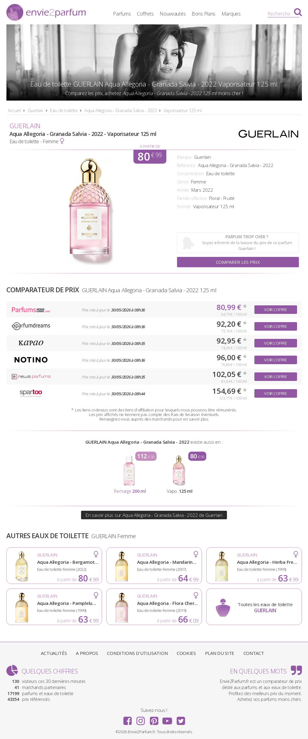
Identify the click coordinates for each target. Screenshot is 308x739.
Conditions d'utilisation (137, 653)
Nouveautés (173, 13)
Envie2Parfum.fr (46, 13)
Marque (184, 157)
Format (184, 206)
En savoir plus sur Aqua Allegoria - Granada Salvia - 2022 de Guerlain (154, 515)
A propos (87, 653)
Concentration (190, 173)
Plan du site (219, 653)
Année (183, 190)
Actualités (54, 653)
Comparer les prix (238, 262)
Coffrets (145, 13)
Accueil (14, 110)
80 (149, 156)
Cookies (186, 653)
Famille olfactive (192, 198)
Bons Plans (203, 13)
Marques (231, 13)
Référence (186, 165)
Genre (183, 182)
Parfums (122, 13)
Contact (253, 653)
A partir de (150, 146)
